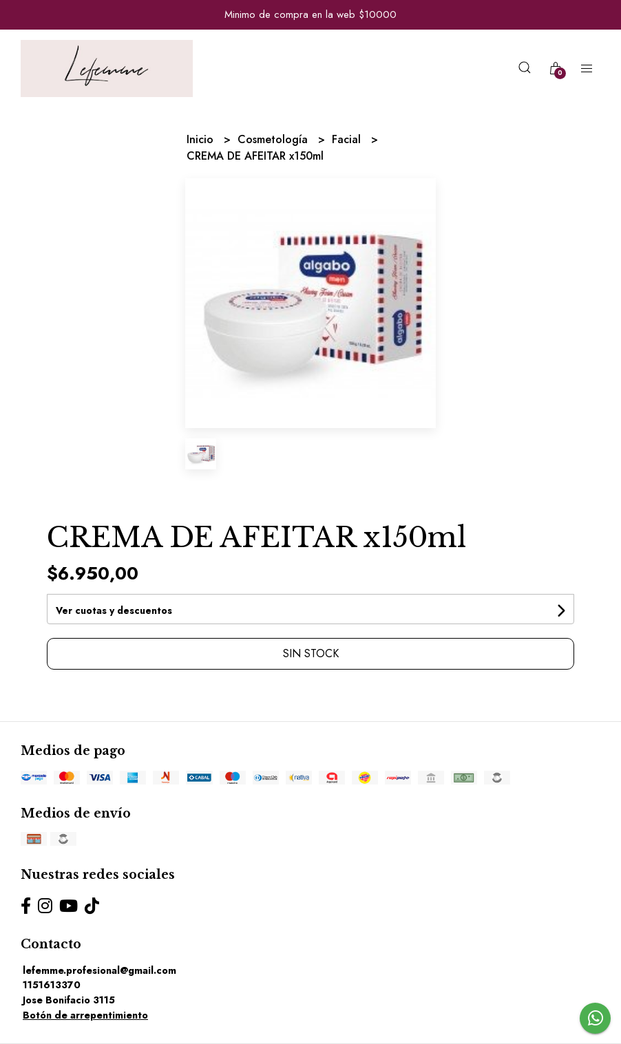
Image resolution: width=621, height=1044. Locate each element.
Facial (348, 139)
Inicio (202, 139)
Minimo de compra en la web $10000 (310, 14)
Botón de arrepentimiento (85, 1015)
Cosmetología (274, 139)
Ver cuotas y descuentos (114, 610)
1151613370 (52, 985)
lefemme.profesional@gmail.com (99, 970)
